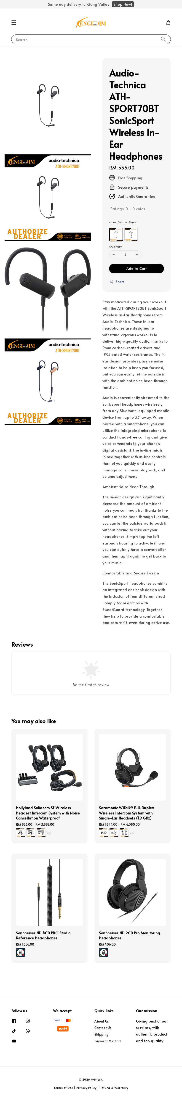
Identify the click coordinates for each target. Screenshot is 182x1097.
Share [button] (117, 282)
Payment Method (107, 1041)
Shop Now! (123, 4)
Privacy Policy (86, 1088)
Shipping (101, 1034)
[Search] (163, 39)
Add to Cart (136, 268)
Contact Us (102, 1028)
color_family (122, 222)
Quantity (115, 247)
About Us (101, 1021)
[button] (14, 23)
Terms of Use (63, 1088)
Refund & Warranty (114, 1088)
